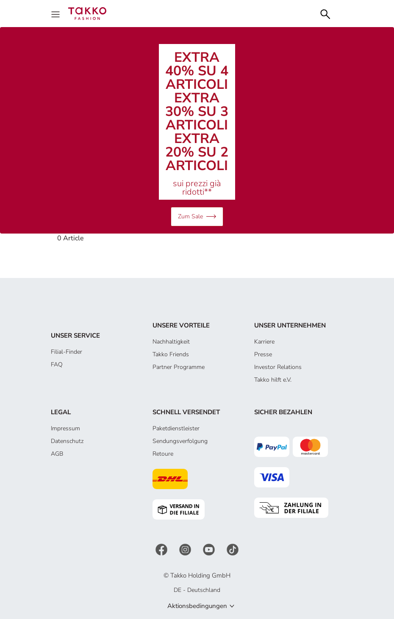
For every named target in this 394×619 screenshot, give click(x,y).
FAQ (57, 364)
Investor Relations (278, 367)
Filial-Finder (66, 352)
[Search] (325, 13)
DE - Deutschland (197, 590)
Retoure (163, 454)
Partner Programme (179, 367)
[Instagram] (186, 549)
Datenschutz (67, 441)
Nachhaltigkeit (171, 342)
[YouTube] (209, 549)
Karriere (264, 342)
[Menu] (56, 13)
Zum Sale (197, 216)
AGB (57, 454)
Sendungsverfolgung (180, 441)
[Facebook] (162, 549)
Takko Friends (171, 354)
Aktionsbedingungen (197, 606)
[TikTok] (233, 549)
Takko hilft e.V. (272, 380)
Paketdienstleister (176, 428)
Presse (263, 354)
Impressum (65, 428)
